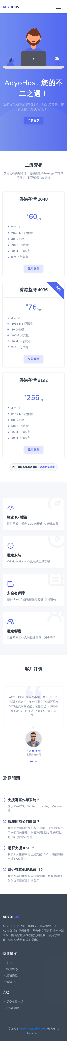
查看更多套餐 (47, 467)
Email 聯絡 (11, 1008)
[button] (31, 761)
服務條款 (10, 976)
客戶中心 (10, 969)
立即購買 (33, 268)
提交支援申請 (13, 1002)
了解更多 (33, 120)
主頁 (7, 963)
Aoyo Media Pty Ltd (32, 1029)
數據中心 (10, 982)
